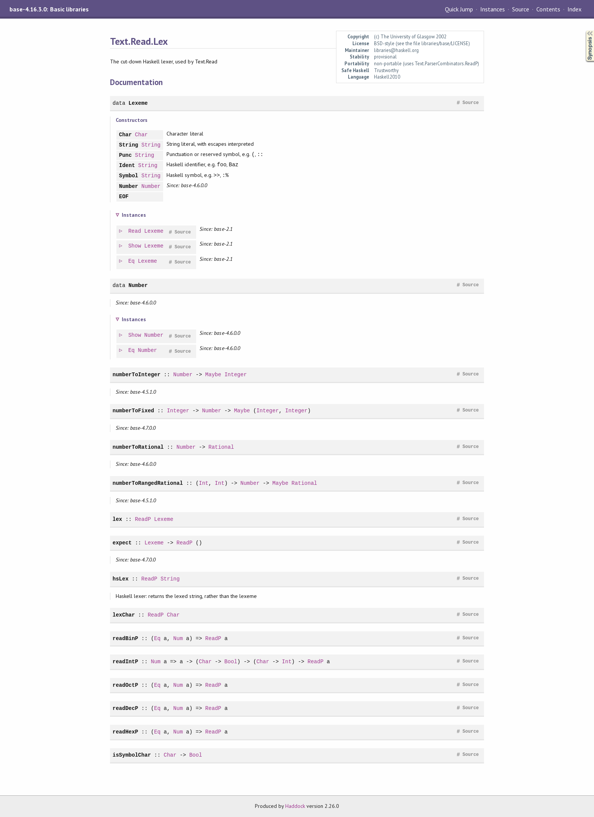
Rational (221, 447)
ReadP (143, 519)
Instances (492, 9)
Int (203, 483)
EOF (124, 196)
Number (128, 186)
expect (122, 542)
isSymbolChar (132, 755)
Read (135, 231)
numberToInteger (136, 374)
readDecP (125, 708)
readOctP (125, 685)
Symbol (128, 176)
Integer (236, 374)
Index (574, 9)
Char (125, 135)
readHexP (125, 731)
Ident (127, 165)
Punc (125, 155)
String (128, 145)
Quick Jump (459, 9)
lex (117, 519)
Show (135, 246)
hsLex (121, 578)
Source (520, 9)
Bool (231, 661)
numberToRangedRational (148, 483)
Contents (548, 9)
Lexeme (138, 103)
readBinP (125, 638)
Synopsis (584, 30)
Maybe (213, 374)
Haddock (295, 806)
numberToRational (138, 447)
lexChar (124, 614)
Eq (132, 261)
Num (178, 638)
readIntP (125, 661)
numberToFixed (133, 410)
